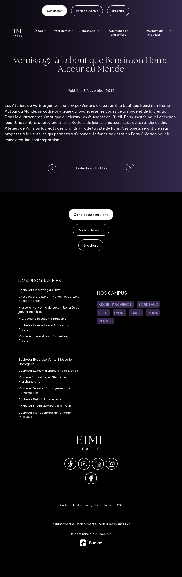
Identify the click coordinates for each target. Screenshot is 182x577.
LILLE (103, 312)
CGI (119, 505)
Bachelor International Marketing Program (43, 327)
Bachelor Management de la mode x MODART (45, 414)
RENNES (106, 321)
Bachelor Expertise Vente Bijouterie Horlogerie (45, 361)
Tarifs (107, 505)
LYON (119, 312)
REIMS (152, 312)
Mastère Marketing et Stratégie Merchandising (42, 379)
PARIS (135, 312)
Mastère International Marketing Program (43, 338)
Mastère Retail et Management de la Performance (46, 390)
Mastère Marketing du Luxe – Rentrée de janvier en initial (49, 309)
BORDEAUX (148, 304)
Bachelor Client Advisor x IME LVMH (45, 405)
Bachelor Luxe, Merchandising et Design (48, 370)
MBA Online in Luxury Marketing (42, 318)
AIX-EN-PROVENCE (115, 304)
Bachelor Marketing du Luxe (39, 289)
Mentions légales (87, 505)
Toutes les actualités (91, 168)
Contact (65, 505)
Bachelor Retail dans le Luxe (40, 399)
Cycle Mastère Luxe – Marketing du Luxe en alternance (48, 298)
